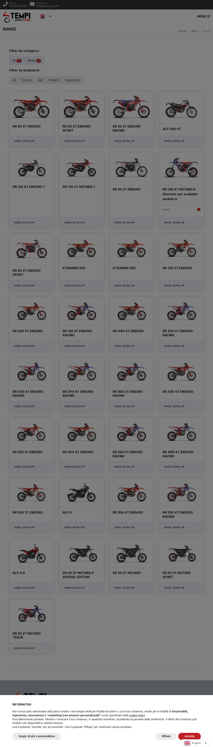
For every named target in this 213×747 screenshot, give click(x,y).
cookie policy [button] (137, 715)
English (192, 743)
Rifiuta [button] (166, 736)
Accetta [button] (190, 736)
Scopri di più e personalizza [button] (37, 736)
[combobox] (195, 743)
